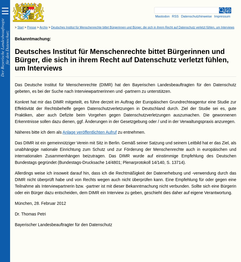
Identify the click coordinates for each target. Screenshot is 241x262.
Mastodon (162, 16)
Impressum (222, 16)
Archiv (43, 27)
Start (20, 27)
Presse (31, 27)
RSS (175, 16)
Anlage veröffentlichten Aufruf (90, 132)
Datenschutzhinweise (196, 16)
